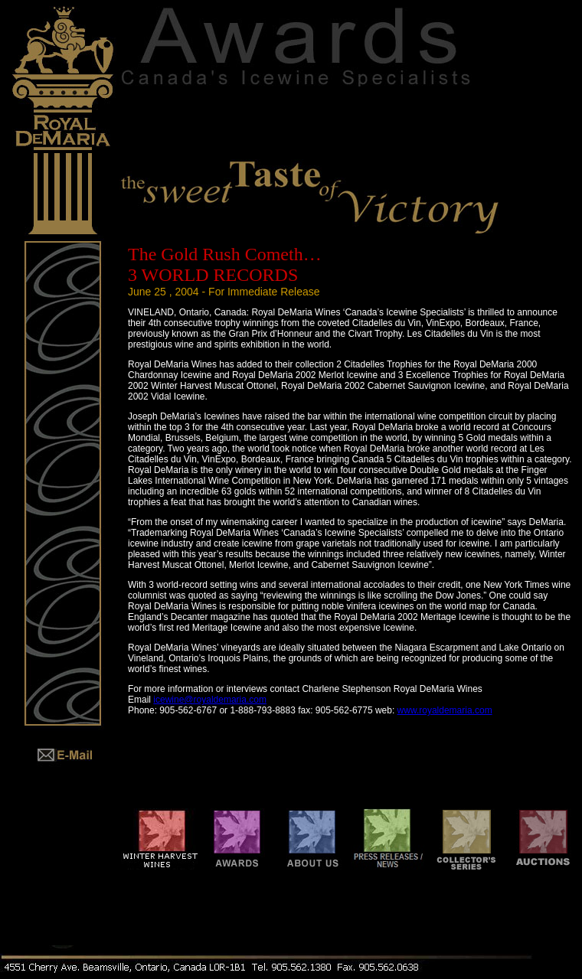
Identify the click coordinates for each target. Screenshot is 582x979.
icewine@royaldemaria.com (209, 699)
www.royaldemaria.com (444, 710)
